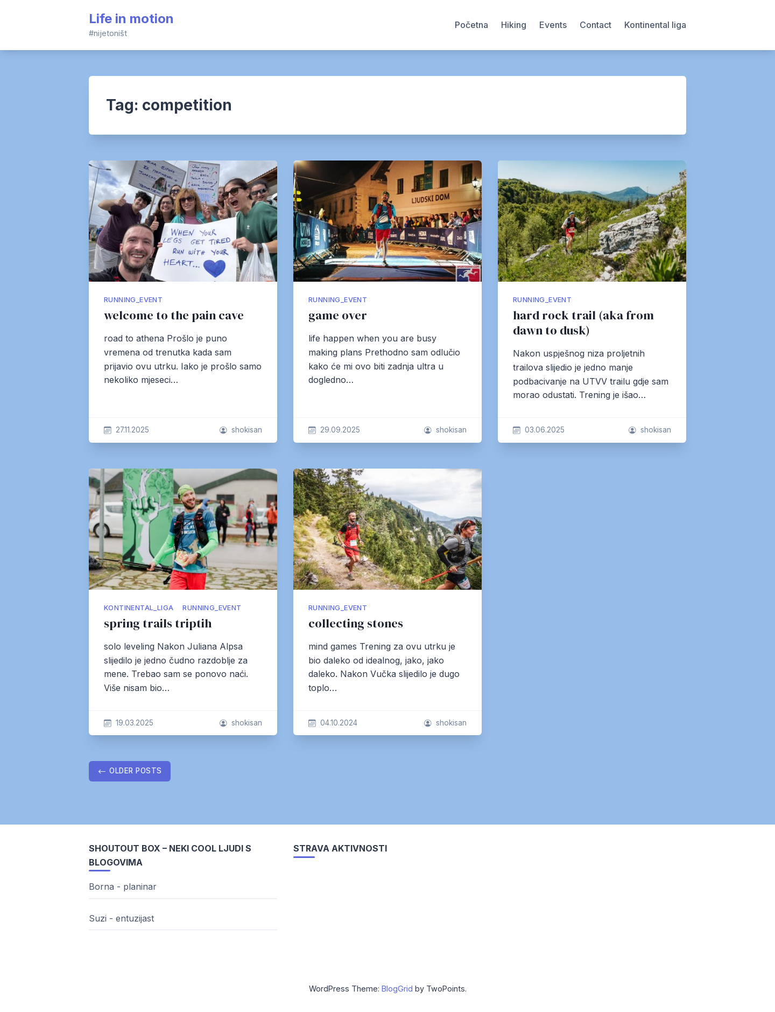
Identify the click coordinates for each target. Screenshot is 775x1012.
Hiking (513, 24)
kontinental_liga (138, 608)
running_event (133, 300)
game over (337, 315)
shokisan (246, 429)
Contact (595, 24)
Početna (471, 24)
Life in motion (131, 18)
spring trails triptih (158, 623)
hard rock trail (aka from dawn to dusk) (583, 323)
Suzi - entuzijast (121, 918)
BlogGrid (397, 988)
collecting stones (355, 623)
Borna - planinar (123, 886)
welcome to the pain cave (174, 315)
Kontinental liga (655, 24)
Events (553, 24)
